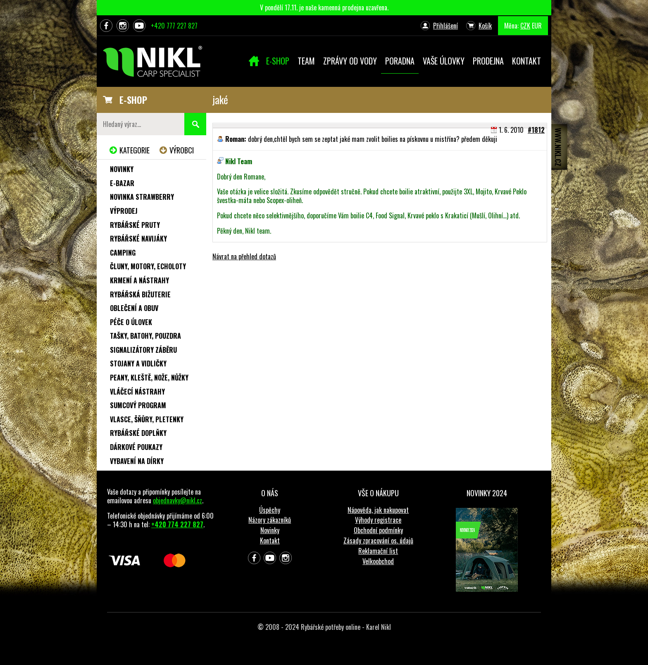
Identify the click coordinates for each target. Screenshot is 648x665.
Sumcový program (138, 405)
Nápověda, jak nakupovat (378, 510)
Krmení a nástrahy (139, 280)
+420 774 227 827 (177, 524)
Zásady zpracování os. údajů (378, 540)
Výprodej (124, 211)
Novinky (121, 169)
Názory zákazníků (269, 520)
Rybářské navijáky (138, 239)
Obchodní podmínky (378, 530)
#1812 (536, 130)
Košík (485, 26)
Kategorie (134, 150)
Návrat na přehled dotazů (244, 256)
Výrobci (181, 150)
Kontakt (270, 540)
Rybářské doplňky (138, 433)
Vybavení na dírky (137, 461)
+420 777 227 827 (174, 26)
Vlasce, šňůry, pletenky (146, 419)
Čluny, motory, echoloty (148, 266)
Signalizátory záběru (143, 350)
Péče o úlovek (131, 322)
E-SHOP (133, 99)
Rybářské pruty (135, 225)
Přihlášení (445, 26)
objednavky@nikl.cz (177, 500)
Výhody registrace (378, 520)
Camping (123, 253)
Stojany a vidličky (138, 363)
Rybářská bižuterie (140, 294)
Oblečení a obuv (134, 308)
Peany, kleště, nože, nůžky (149, 378)
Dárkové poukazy (136, 447)
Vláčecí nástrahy (137, 392)
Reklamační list (378, 551)
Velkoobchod (378, 561)
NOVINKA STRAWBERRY (142, 197)
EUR (537, 26)
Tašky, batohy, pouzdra (145, 336)
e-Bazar (122, 183)
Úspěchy (269, 510)
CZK (525, 26)
